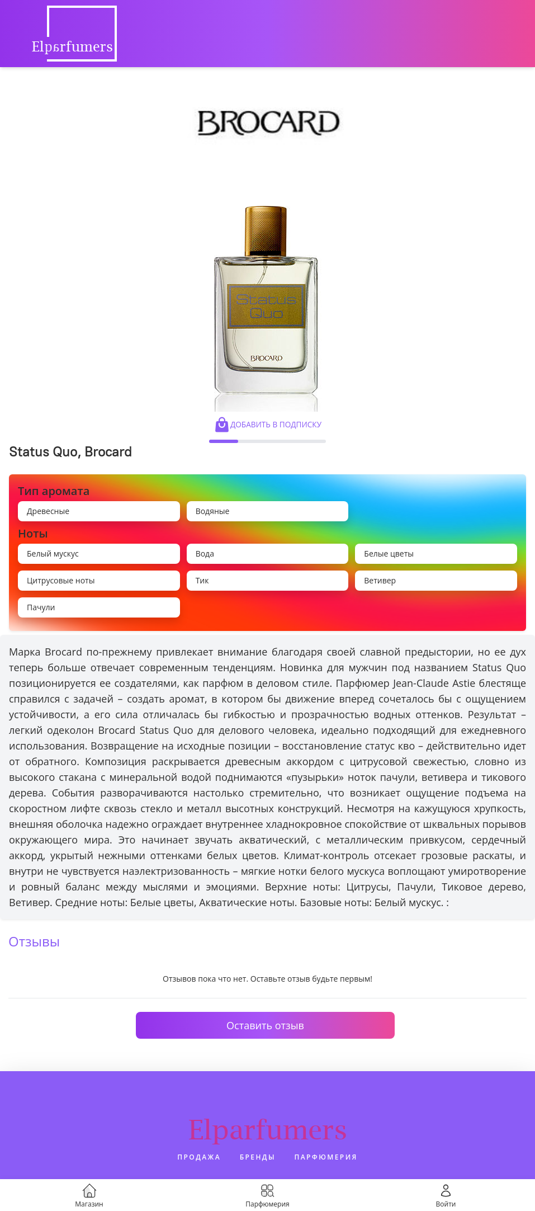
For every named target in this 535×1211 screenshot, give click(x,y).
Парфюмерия (326, 1157)
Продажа (199, 1157)
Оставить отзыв (265, 1025)
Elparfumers (267, 1129)
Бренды (258, 1157)
